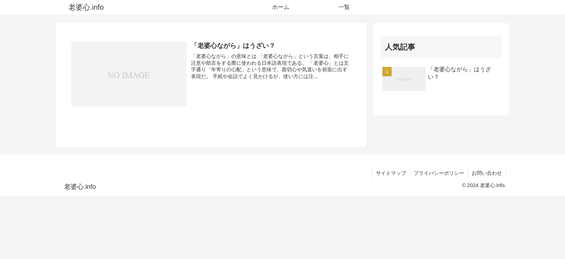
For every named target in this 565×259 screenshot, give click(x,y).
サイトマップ (391, 173)
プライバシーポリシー (439, 173)
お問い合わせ (487, 173)
